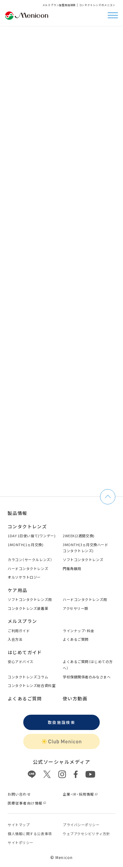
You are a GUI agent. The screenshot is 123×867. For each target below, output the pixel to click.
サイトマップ (19, 824)
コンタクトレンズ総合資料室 (31, 685)
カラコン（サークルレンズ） (30, 559)
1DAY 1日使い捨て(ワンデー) (31, 535)
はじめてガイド (25, 652)
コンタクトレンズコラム (28, 676)
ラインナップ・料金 (78, 630)
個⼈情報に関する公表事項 (30, 833)
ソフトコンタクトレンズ (83, 559)
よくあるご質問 (76, 639)
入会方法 (15, 639)
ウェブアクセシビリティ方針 (86, 833)
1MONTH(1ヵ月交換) (25, 544)
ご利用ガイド (19, 630)
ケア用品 (17, 590)
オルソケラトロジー (24, 577)
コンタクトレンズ (27, 526)
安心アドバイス (20, 661)
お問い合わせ (19, 794)
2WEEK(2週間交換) (79, 535)
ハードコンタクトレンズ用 (85, 599)
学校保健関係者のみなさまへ (87, 676)
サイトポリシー (20, 842)
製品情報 (17, 513)
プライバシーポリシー (81, 824)
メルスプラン (22, 621)
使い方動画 (75, 698)
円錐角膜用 (72, 568)
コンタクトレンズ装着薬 (28, 608)
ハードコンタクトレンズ (28, 568)
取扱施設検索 (61, 722)
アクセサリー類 (75, 608)
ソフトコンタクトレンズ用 (30, 599)
